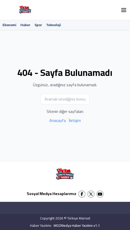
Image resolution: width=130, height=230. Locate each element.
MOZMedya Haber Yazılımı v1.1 (77, 225)
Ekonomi (9, 25)
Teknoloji (53, 25)
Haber (25, 25)
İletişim (75, 120)
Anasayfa (57, 120)
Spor (38, 25)
